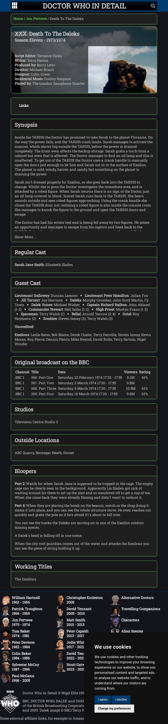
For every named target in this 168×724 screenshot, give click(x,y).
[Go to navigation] (15, 6)
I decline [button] (121, 699)
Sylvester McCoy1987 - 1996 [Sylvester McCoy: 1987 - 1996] (20, 667)
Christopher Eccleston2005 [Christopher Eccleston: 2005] (79, 600)
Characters (124, 622)
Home (18, 18)
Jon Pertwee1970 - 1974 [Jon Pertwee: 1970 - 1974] (16, 622)
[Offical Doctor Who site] (10, 712)
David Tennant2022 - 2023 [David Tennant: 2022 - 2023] (73, 656)
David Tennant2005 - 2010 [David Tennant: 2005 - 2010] (73, 611)
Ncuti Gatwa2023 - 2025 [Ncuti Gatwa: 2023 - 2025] (71, 667)
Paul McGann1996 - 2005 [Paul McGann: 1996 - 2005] (17, 678)
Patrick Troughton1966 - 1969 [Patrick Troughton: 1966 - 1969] (21, 611)
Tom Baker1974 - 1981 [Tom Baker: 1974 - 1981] (15, 633)
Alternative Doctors (132, 600)
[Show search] (153, 6)
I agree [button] (102, 699)
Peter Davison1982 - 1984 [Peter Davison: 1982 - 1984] (18, 645)
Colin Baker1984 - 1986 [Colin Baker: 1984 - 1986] (16, 656)
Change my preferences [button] (114, 708)
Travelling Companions (135, 611)
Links (23, 105)
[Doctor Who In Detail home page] (84, 6)
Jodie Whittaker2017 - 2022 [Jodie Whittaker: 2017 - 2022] (74, 645)
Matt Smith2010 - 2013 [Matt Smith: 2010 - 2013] (70, 622)
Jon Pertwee (36, 18)
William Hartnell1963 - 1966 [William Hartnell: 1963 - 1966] (20, 600)
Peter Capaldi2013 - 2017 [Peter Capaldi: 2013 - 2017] (72, 633)
